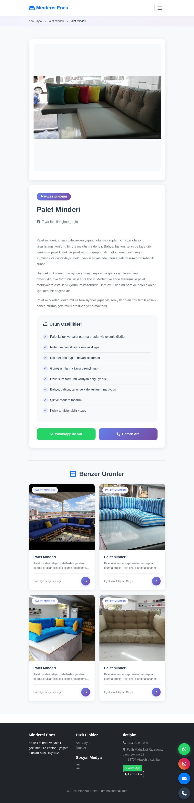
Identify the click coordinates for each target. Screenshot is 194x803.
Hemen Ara (133, 774)
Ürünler (81, 748)
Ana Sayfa (35, 21)
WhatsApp (133, 768)
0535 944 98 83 (138, 743)
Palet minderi (55, 21)
